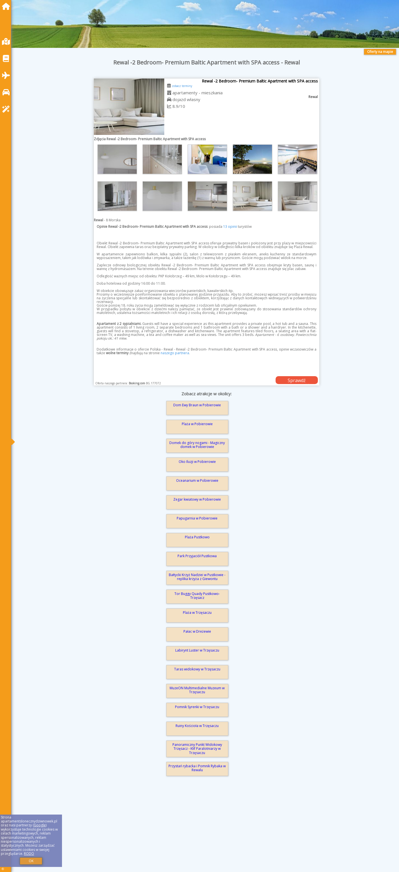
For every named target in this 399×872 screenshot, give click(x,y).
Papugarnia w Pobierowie (197, 518)
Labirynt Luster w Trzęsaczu (197, 650)
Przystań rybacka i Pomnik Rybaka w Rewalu (197, 768)
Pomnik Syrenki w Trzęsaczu (197, 706)
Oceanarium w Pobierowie (197, 480)
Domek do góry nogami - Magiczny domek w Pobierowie (197, 444)
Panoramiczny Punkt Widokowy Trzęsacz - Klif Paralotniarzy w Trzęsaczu (197, 748)
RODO (29, 853)
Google (40, 825)
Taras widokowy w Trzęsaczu (197, 669)
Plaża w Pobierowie (197, 423)
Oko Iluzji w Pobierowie (197, 461)
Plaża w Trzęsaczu (197, 612)
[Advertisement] (186, 832)
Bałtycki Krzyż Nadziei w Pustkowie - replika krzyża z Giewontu (197, 576)
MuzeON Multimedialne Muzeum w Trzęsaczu (197, 690)
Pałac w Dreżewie (197, 631)
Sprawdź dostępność (296, 380)
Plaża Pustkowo (197, 537)
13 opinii (230, 226)
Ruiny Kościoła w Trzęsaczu (197, 725)
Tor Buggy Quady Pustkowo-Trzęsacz (197, 595)
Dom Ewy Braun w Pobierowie (197, 405)
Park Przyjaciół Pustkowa (197, 556)
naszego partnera (175, 353)
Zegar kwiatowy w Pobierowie (197, 499)
